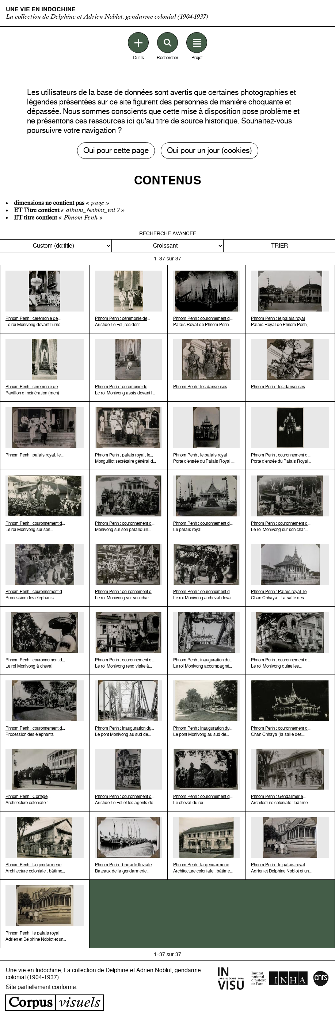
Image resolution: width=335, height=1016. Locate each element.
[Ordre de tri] (168, 246)
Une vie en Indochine (41, 9)
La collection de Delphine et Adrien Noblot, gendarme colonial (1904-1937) (107, 16)
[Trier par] (56, 246)
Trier (279, 245)
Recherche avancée (167, 233)
